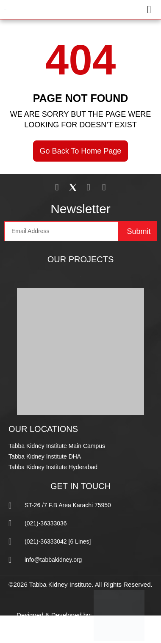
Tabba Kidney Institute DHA (44, 456)
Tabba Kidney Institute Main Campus (56, 445)
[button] (117, 9)
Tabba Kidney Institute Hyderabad (52, 467)
